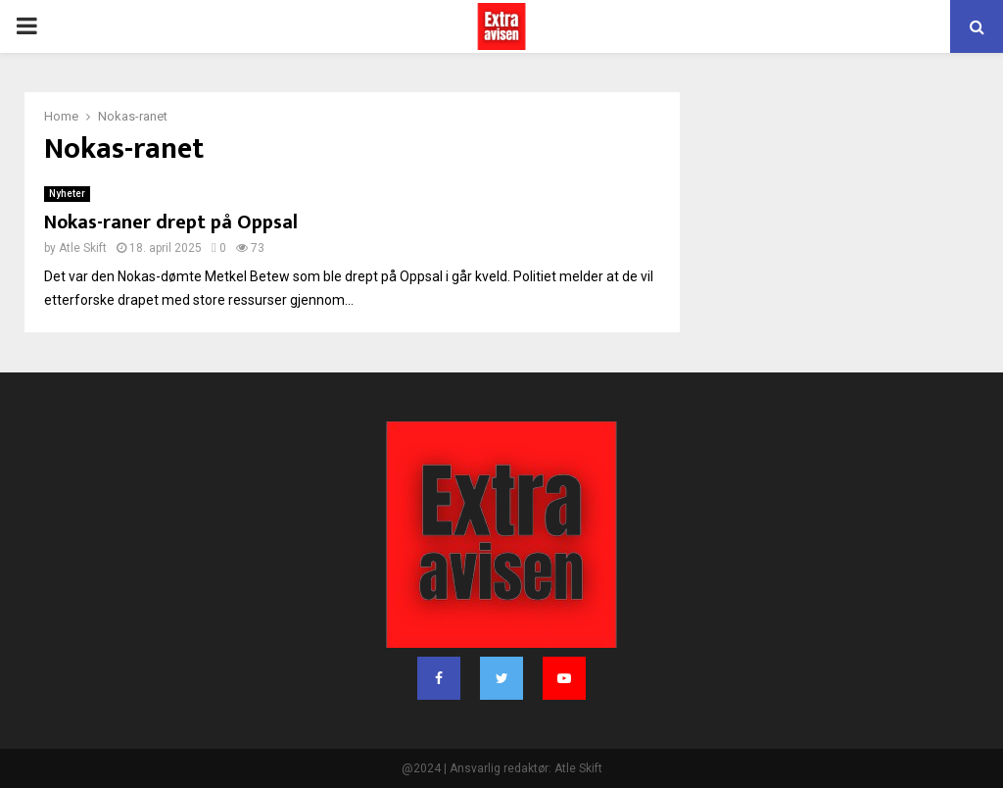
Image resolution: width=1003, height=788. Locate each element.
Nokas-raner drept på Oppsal (171, 222)
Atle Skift (83, 248)
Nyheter (67, 193)
